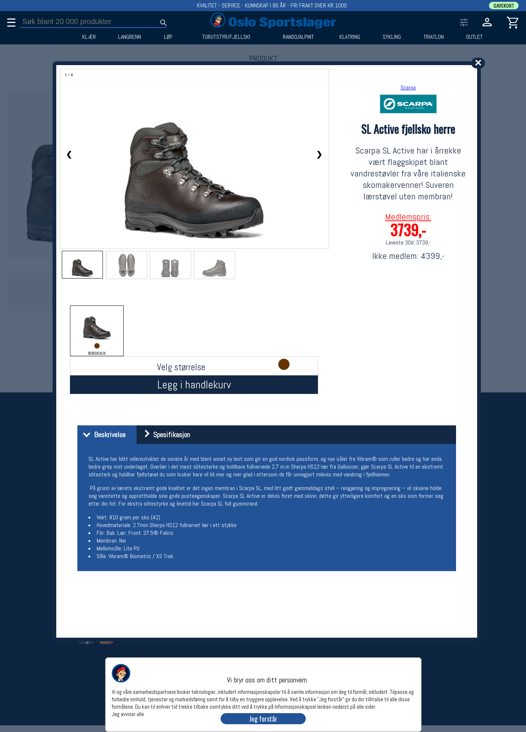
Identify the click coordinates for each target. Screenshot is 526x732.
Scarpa (408, 87)
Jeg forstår (263, 718)
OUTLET (474, 37)
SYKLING (392, 37)
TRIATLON (433, 37)
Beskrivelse (102, 434)
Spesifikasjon (164, 434)
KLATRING (349, 37)
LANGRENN (129, 37)
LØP (168, 37)
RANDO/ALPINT (298, 37)
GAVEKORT (503, 5)
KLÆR (89, 37)
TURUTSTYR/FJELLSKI (226, 37)
